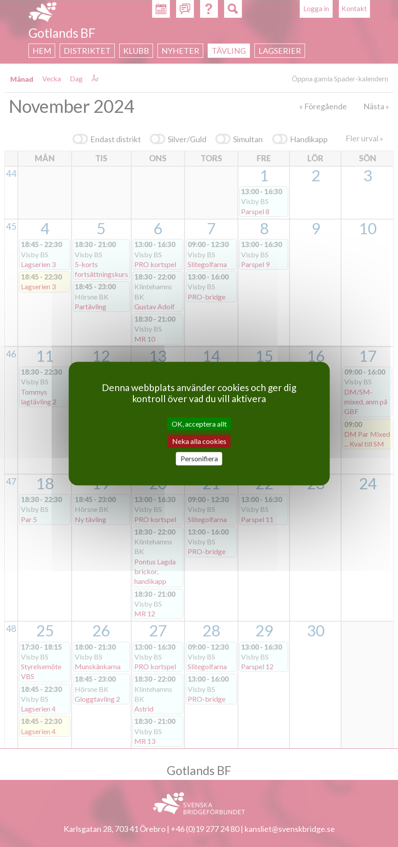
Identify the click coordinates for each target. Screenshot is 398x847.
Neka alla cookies (199, 441)
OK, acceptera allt (199, 424)
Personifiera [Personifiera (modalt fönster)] (199, 459)
